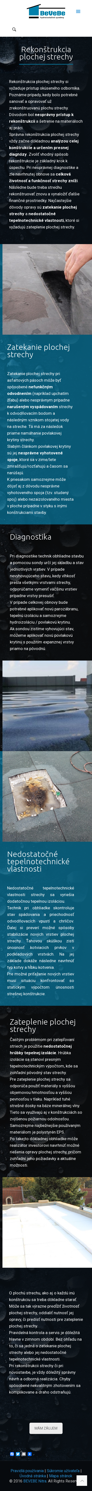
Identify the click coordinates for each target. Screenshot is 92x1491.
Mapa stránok (60, 1476)
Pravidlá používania (27, 1470)
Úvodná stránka (33, 1476)
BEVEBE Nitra (34, 1481)
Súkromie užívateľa (63, 1470)
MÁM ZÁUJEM (46, 1428)
